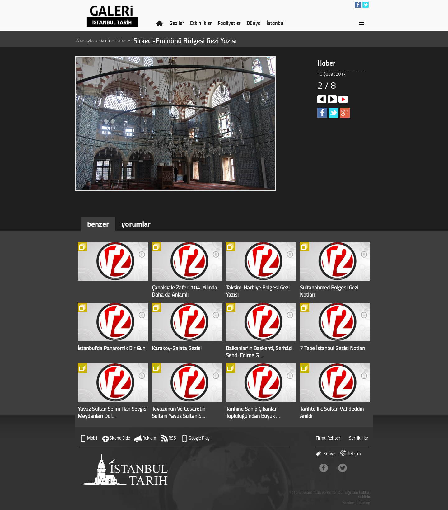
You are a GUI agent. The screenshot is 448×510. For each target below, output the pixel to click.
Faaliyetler (229, 22)
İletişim (354, 453)
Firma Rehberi (328, 438)
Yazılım (348, 503)
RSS (172, 438)
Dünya (254, 22)
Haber (120, 40)
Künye (329, 453)
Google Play (199, 438)
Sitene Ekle (120, 438)
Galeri (104, 40)
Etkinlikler (201, 22)
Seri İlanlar (358, 438)
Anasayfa (85, 40)
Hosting (363, 503)
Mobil (92, 438)
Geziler (177, 22)
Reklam (149, 438)
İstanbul (276, 22)
